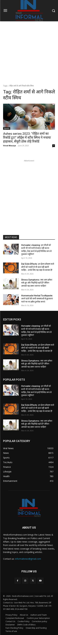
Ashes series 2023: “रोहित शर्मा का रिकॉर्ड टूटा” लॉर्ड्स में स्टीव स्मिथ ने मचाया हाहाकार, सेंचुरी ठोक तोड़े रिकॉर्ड (27, 137)
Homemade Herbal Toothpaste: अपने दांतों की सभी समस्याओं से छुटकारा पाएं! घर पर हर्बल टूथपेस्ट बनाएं (37, 298)
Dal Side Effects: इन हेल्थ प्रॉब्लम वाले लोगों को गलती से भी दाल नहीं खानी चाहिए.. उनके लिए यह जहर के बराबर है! (37, 267)
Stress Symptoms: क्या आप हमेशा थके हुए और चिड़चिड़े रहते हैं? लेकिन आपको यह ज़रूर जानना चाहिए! (36, 282)
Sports (6, 128)
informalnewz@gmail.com (28, 558)
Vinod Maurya (9, 145)
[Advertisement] (29, 52)
